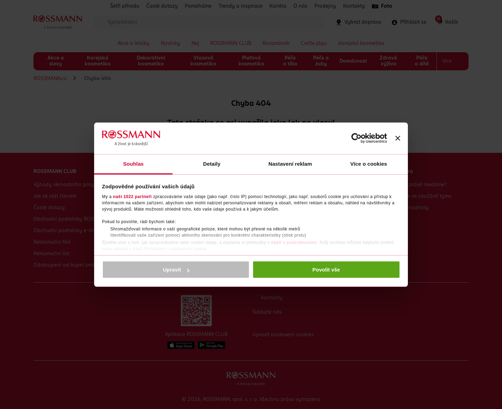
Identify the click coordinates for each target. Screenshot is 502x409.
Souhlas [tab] (133, 164)
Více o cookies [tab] (368, 164)
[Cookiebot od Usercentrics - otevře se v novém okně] (356, 138)
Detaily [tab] (212, 164)
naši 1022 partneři (132, 196)
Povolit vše (326, 270)
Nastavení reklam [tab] (290, 164)
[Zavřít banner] (397, 138)
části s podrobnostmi (294, 242)
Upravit (176, 270)
